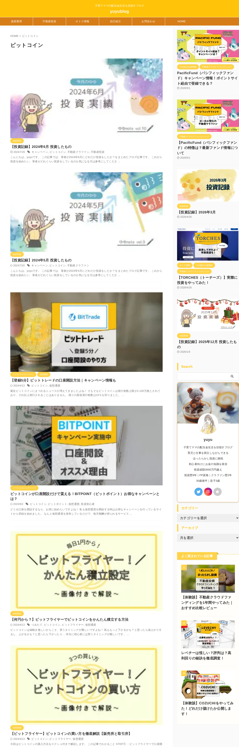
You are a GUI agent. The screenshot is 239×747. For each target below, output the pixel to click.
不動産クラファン (140, 72)
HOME (181, 21)
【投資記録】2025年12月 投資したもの (203, 331)
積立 (146, 419)
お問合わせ (148, 21)
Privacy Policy (90, 722)
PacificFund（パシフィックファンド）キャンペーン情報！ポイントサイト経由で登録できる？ (208, 77)
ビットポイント (120, 223)
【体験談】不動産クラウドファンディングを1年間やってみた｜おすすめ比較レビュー (207, 587)
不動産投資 (49, 21)
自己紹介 (115, 21)
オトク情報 (82, 21)
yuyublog (119, 11)
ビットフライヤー (135, 277)
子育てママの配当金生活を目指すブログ (26, 714)
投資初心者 (148, 223)
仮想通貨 (118, 174)
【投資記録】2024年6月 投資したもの (104, 67)
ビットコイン (120, 72)
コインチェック (105, 419)
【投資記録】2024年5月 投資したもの (104, 114)
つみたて (101, 277)
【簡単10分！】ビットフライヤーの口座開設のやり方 (116, 365)
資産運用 (16, 21)
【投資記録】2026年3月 (193, 203)
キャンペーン (104, 72)
